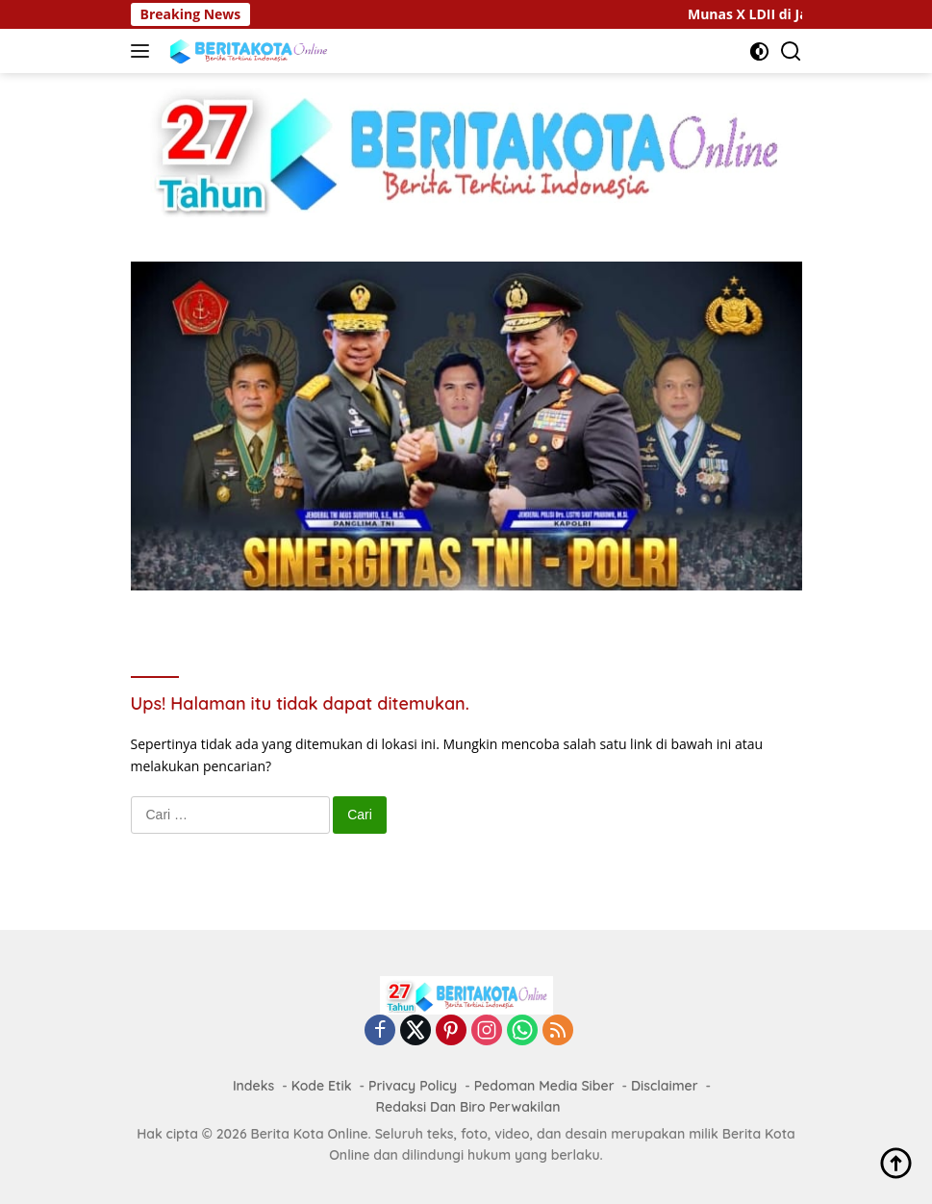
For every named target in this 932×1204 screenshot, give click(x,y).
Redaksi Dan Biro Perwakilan (468, 1107)
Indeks (253, 1085)
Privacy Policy (412, 1085)
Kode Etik (321, 1085)
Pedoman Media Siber (544, 1085)
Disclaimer (664, 1085)
